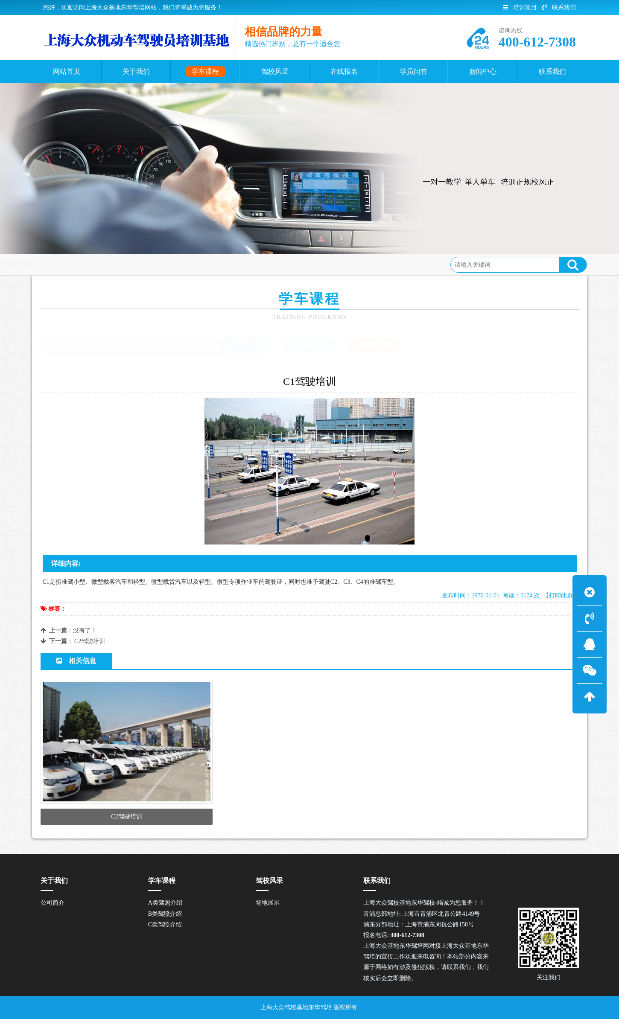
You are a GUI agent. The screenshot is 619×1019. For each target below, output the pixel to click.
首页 (75, 264)
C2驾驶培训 (89, 641)
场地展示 (268, 903)
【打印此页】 (561, 595)
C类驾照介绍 (143, 264)
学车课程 (104, 264)
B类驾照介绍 (309, 345)
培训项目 (520, 7)
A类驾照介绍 (245, 345)
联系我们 (559, 7)
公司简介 (52, 903)
